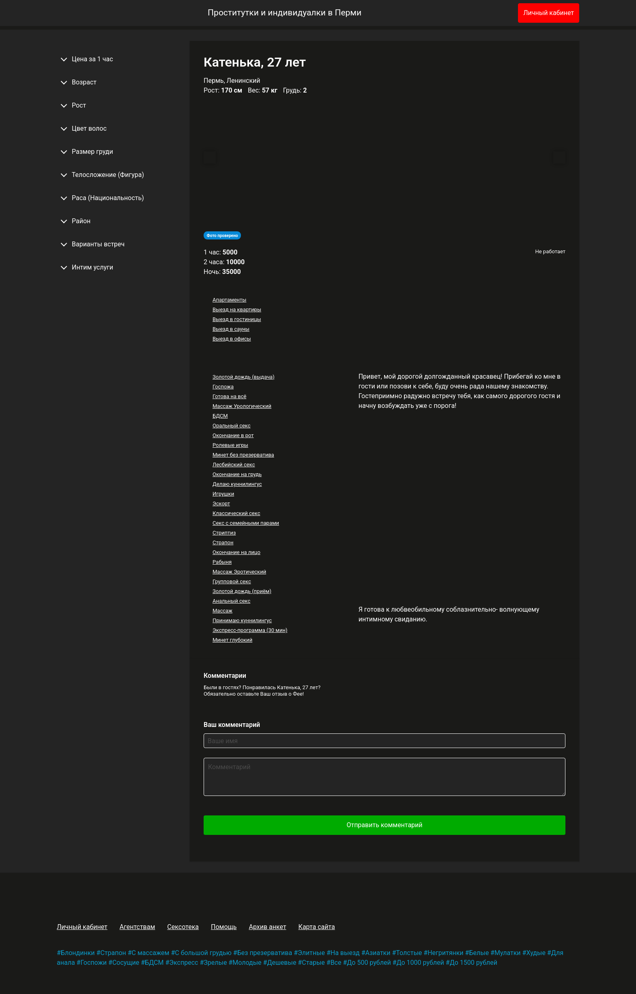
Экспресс (183, 962)
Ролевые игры (230, 445)
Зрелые (215, 962)
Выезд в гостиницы (237, 319)
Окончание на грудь (237, 474)
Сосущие (125, 962)
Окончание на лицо (236, 552)
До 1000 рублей (420, 962)
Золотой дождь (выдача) (244, 377)
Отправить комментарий (384, 825)
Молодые (246, 962)
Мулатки (507, 953)
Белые (479, 953)
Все (336, 962)
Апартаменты (229, 300)
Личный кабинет (548, 13)
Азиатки (378, 953)
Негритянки (445, 953)
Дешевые (281, 962)
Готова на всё (229, 396)
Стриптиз (224, 533)
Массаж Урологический (242, 406)
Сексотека (183, 927)
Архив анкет (267, 927)
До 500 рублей (369, 962)
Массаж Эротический (239, 572)
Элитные (311, 953)
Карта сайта (317, 927)
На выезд (345, 953)
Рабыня (222, 562)
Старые (313, 962)
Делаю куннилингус (237, 484)
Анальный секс (231, 601)
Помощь (223, 927)
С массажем (151, 953)
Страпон (223, 542)
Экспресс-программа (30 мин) (250, 630)
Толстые (409, 953)
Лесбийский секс (234, 464)
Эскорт (221, 503)
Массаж (222, 611)
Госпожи (93, 962)
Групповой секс (232, 581)
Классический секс (236, 513)
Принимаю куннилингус (242, 620)
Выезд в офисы (232, 339)
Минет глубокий (232, 640)
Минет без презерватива (243, 455)
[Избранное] (498, 13)
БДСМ (220, 416)
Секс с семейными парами (246, 523)
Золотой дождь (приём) (242, 591)
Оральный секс (232, 426)
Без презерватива (264, 953)
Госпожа (223, 387)
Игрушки (223, 494)
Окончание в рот (233, 435)
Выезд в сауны (231, 329)
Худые (535, 953)
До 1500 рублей (473, 962)
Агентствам (137, 927)
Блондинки (78, 953)
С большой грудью (203, 953)
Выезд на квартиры (237, 309)
